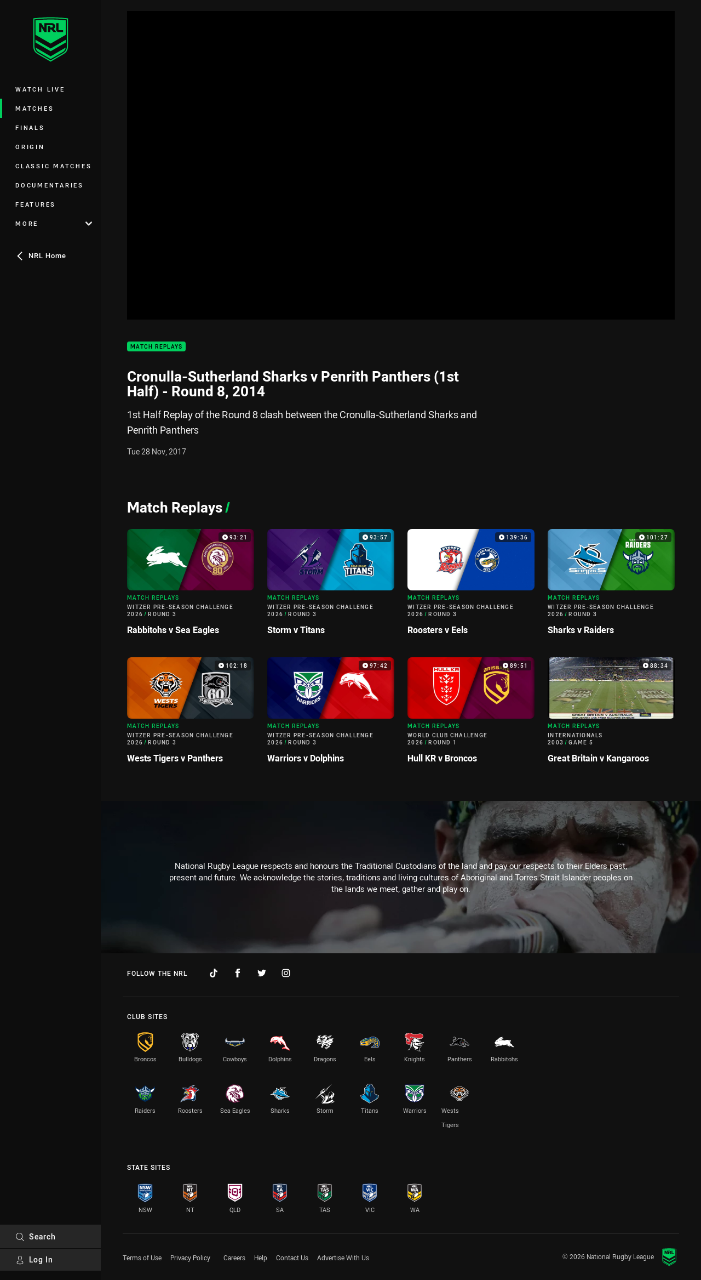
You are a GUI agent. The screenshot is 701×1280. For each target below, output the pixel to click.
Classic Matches (53, 166)
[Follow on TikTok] (213, 973)
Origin (30, 147)
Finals (30, 127)
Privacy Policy (190, 1257)
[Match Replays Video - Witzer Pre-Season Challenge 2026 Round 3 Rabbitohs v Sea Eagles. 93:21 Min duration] (190, 586)
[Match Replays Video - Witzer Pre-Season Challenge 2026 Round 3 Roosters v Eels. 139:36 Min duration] (471, 586)
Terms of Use (142, 1257)
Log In (34, 1259)
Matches (34, 108)
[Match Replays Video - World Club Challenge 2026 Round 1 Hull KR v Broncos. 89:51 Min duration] (471, 714)
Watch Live (40, 89)
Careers (234, 1257)
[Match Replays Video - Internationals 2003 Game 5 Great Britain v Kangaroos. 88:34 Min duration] (611, 714)
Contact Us (292, 1257)
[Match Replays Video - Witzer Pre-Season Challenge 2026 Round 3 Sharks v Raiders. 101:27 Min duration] (611, 586)
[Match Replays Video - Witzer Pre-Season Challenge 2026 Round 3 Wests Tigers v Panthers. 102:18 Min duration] (190, 714)
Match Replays (156, 346)
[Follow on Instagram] (285, 973)
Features (35, 204)
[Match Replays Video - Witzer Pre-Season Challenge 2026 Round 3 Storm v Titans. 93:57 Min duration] (330, 586)
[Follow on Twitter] (261, 973)
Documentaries (49, 185)
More (53, 223)
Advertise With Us (343, 1257)
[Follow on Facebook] (237, 973)
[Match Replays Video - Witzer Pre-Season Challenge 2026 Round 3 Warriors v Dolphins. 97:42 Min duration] (330, 714)
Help (260, 1257)
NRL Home (40, 255)
